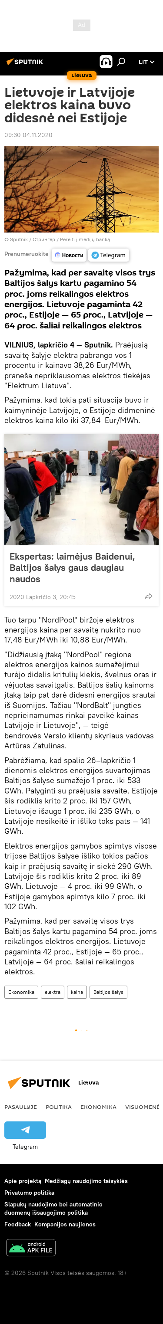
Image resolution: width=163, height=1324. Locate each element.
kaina (77, 992)
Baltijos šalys (108, 992)
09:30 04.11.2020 (28, 135)
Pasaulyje (20, 1107)
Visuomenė (142, 1107)
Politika (59, 1107)
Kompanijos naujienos (65, 1224)
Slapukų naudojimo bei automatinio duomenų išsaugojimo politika (53, 1208)
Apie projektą (22, 1181)
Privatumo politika (29, 1192)
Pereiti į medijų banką (85, 239)
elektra (52, 992)
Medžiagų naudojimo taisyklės (86, 1181)
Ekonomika (21, 992)
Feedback (17, 1224)
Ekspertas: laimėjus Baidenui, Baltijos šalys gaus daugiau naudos (72, 567)
